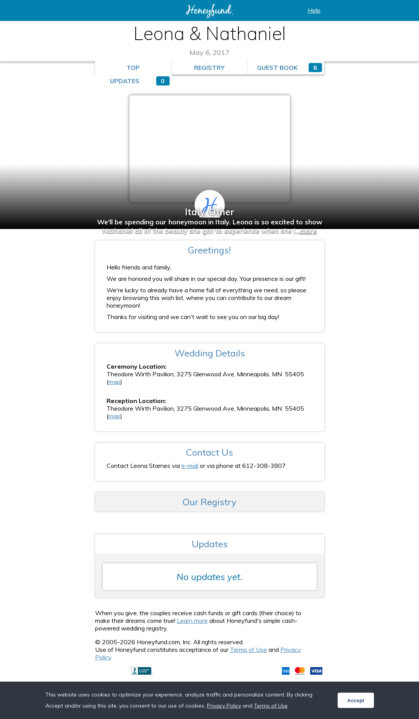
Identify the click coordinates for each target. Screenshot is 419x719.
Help (314, 10)
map (114, 381)
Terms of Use (248, 649)
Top (133, 67)
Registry (209, 67)
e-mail (189, 465)
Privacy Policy (224, 705)
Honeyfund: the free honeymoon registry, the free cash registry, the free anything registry (210, 11)
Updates (140, 80)
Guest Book (289, 67)
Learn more (192, 620)
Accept (355, 700)
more (308, 230)
